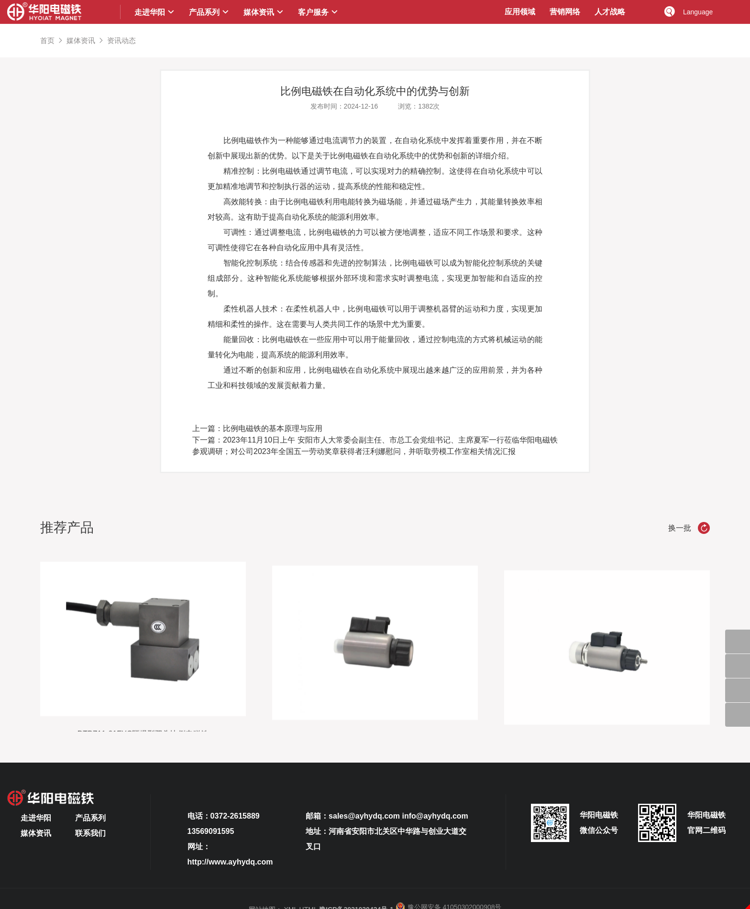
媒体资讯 (80, 40)
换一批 (689, 528)
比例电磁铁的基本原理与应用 (272, 428)
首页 (47, 40)
